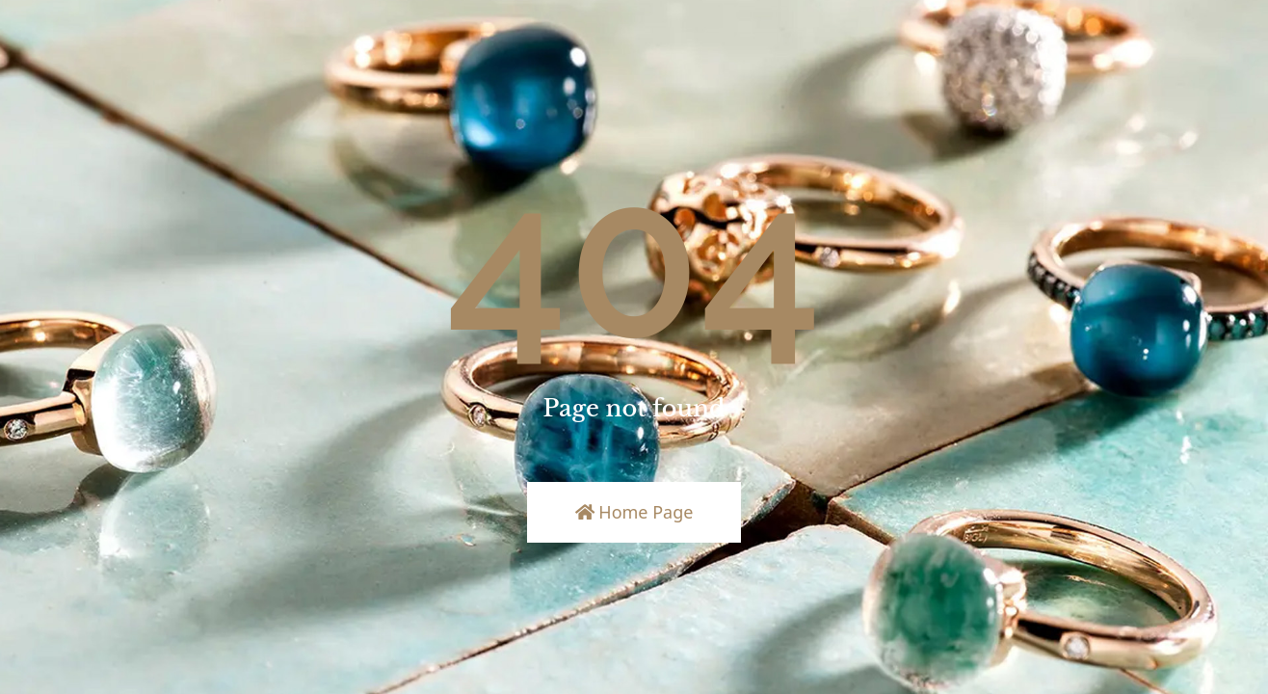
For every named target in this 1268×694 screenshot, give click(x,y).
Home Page (634, 511)
